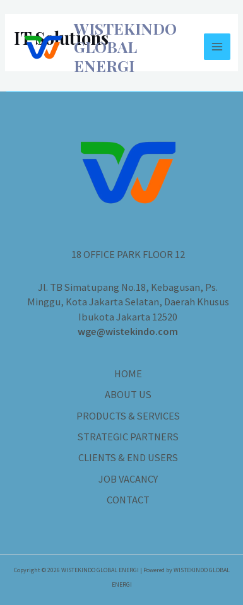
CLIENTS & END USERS (128, 457)
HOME (128, 373)
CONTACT (128, 499)
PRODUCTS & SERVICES (128, 415)
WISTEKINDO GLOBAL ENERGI (125, 47)
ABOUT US (128, 394)
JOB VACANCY (128, 479)
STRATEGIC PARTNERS (128, 436)
